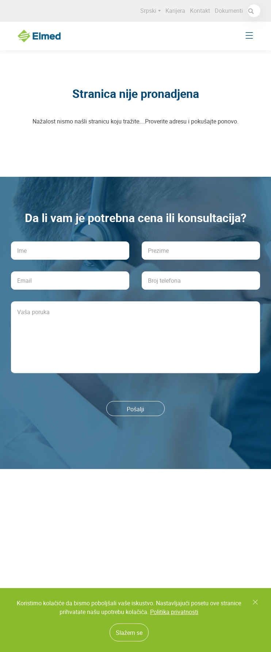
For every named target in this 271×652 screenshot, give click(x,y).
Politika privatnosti (174, 612)
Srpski (152, 10)
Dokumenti (230, 11)
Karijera (177, 11)
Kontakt (201, 11)
